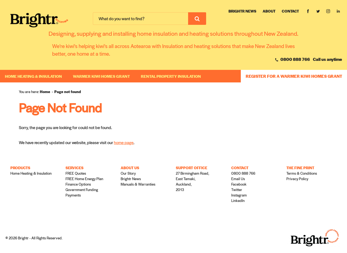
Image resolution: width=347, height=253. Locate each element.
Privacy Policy (297, 178)
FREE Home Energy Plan (84, 178)
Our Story (128, 173)
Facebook (239, 184)
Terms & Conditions (301, 173)
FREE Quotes (76, 173)
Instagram (239, 195)
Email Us (238, 178)
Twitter (236, 189)
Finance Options (78, 184)
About (269, 11)
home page (124, 142)
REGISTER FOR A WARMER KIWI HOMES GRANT (294, 76)
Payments (73, 195)
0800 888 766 (292, 59)
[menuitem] (47, 91)
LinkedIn (238, 200)
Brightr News (242, 11)
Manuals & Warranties (138, 184)
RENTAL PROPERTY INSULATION (171, 76)
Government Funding (82, 189)
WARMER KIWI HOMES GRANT (101, 76)
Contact (290, 11)
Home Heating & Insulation (33, 76)
